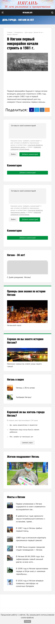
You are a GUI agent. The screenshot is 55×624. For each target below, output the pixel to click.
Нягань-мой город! (14, 325)
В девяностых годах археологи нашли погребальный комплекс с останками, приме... (30, 519)
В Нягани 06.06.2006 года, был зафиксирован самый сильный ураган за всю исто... (30, 559)
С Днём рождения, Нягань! (19, 277)
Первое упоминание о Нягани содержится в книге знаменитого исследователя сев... (30, 507)
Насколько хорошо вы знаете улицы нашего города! (24, 365)
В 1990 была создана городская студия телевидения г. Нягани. (30, 548)
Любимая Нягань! (23, 397)
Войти (13, 154)
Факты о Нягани (16, 497)
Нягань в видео (15, 379)
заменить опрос (27, 442)
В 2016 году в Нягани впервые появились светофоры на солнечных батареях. (29, 583)
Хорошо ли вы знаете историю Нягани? (25, 340)
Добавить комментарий (27, 172)
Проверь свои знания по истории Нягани (26, 293)
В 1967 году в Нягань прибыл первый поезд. (29, 529)
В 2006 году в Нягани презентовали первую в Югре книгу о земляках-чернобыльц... (32, 571)
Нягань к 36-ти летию (25, 388)
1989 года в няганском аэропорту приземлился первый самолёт (31, 539)
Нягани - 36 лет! (16, 255)
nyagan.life (27, 13)
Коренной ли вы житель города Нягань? (26, 414)
